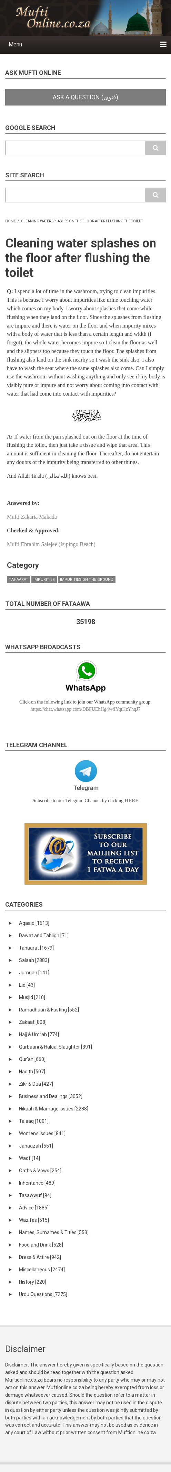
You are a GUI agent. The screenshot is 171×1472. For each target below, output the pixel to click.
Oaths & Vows (40, 1170)
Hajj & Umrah (39, 1034)
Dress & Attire (40, 1257)
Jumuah (34, 972)
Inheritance (37, 1183)
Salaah (34, 960)
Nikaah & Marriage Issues (53, 1108)
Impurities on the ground (86, 579)
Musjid (32, 997)
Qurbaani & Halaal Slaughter (55, 1047)
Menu (15, 44)
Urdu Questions (43, 1294)
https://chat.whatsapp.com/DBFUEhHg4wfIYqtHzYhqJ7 (86, 709)
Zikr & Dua (36, 1084)
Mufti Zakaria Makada (32, 517)
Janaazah (36, 1146)
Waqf (29, 1158)
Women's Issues (42, 1133)
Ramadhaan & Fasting (49, 1009)
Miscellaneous (42, 1269)
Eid (27, 985)
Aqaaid (34, 923)
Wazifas (34, 1220)
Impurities (44, 579)
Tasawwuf (35, 1195)
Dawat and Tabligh (44, 935)
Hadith (32, 1071)
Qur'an (32, 1059)
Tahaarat (18, 579)
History (32, 1282)
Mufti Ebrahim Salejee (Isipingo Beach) (51, 544)
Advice (34, 1207)
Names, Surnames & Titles (54, 1232)
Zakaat (33, 1022)
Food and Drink (41, 1245)
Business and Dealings (50, 1096)
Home (10, 221)
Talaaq (34, 1121)
